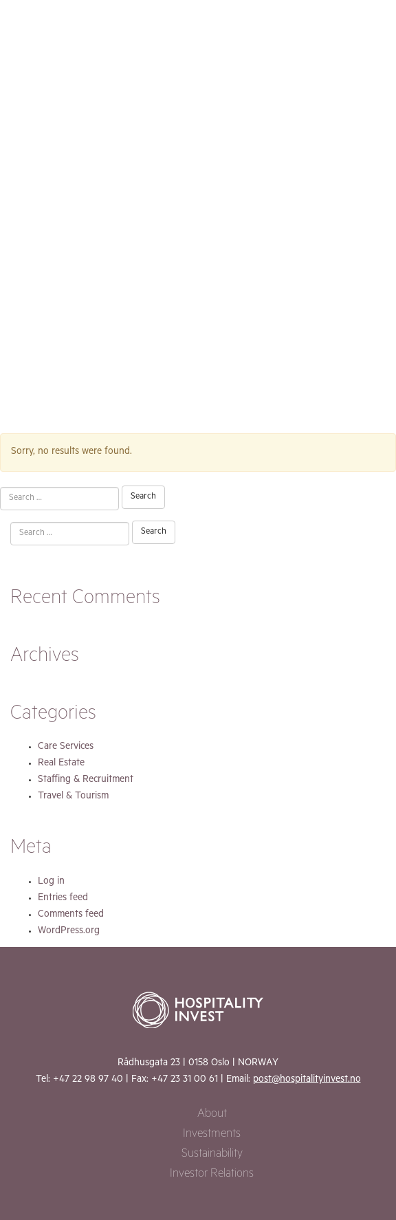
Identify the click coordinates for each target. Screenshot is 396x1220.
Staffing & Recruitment (85, 780)
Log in (51, 882)
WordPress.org (69, 931)
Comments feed (71, 915)
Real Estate (61, 764)
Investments (212, 1135)
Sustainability (212, 1155)
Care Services (66, 747)
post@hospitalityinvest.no (307, 1080)
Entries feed (63, 898)
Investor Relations (212, 1174)
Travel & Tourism (73, 797)
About (212, 1115)
